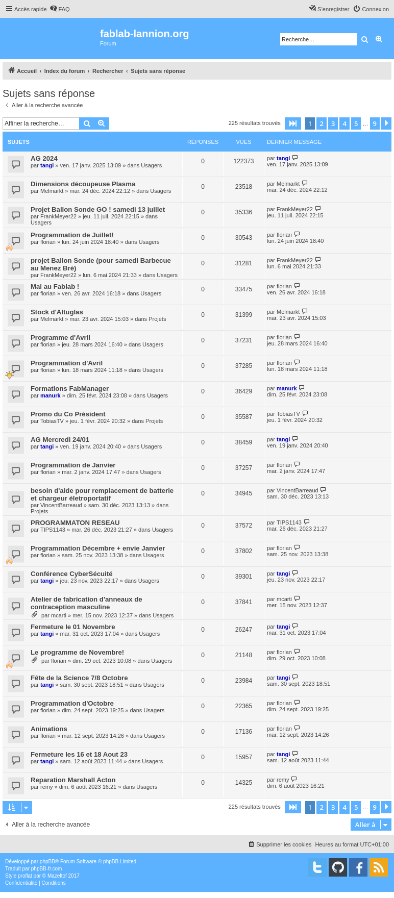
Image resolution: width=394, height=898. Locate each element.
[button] (293, 123)
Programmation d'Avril (67, 363)
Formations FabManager (70, 388)
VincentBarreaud (61, 505)
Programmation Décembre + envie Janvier (98, 548)
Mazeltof (57, 876)
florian (48, 242)
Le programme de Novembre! (77, 652)
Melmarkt (51, 191)
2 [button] (321, 123)
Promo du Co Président (68, 414)
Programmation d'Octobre (72, 703)
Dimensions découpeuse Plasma (83, 184)
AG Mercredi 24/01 (60, 439)
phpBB (47, 861)
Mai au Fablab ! (55, 286)
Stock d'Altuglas (57, 312)
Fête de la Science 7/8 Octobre (79, 678)
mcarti (58, 615)
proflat (25, 876)
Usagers (151, 165)
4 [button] (344, 123)
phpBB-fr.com (46, 868)
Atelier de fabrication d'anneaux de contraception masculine (86, 603)
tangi (47, 165)
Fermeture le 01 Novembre (73, 627)
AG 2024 (44, 158)
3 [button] (333, 123)
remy (46, 787)
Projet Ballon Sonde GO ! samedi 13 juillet (98, 209)
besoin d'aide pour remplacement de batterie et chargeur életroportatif (102, 494)
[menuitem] (60, 9)
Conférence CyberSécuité (72, 574)
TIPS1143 (52, 530)
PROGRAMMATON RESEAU (75, 523)
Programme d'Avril (60, 337)
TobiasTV (52, 421)
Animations (49, 729)
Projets (157, 319)
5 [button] (356, 123)
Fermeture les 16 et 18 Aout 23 (79, 754)
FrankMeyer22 (58, 216)
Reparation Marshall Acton (73, 780)
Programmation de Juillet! (72, 235)
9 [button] (375, 123)
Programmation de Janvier (73, 465)
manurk (50, 395)
